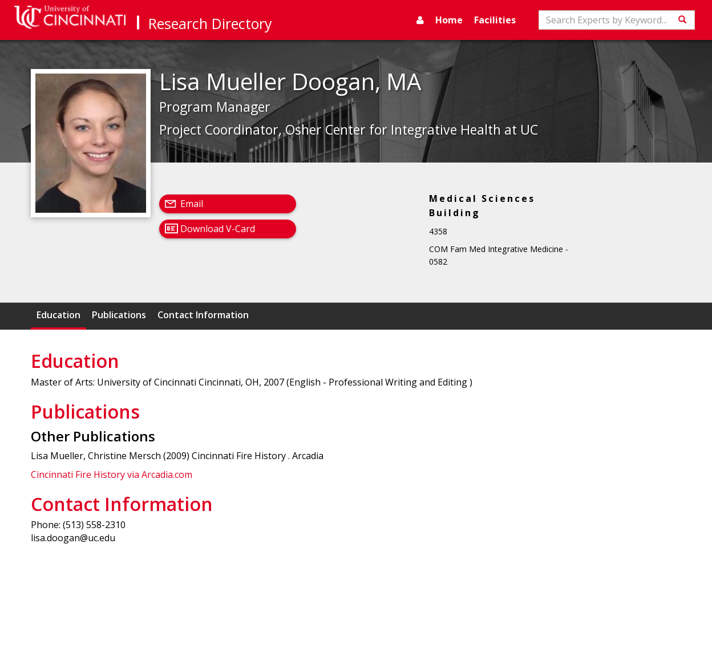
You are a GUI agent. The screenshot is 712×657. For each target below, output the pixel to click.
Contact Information (203, 315)
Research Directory (210, 23)
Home (449, 20)
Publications (119, 315)
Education (58, 315)
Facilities (495, 20)
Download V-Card (217, 228)
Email (191, 203)
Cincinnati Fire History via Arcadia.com (111, 474)
